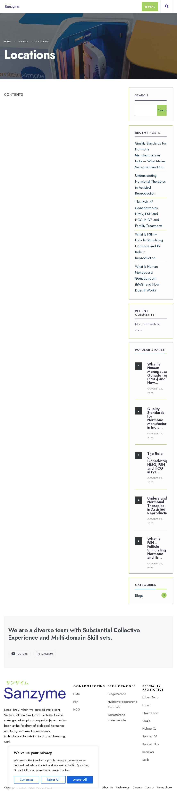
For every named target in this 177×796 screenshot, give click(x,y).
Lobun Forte (150, 697)
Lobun (146, 705)
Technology (122, 787)
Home (7, 41)
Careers (137, 787)
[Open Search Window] (166, 7)
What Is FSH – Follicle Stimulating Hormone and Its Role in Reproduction (149, 246)
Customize (26, 780)
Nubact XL (149, 728)
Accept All (80, 780)
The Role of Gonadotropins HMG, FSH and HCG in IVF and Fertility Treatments (148, 213)
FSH (75, 701)
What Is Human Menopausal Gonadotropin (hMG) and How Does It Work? (147, 278)
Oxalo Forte (150, 713)
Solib (145, 759)
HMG (76, 694)
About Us (107, 787)
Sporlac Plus (150, 744)
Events (23, 41)
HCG (76, 709)
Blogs (139, 595)
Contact (149, 787)
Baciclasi (148, 752)
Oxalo (146, 721)
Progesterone (117, 694)
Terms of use (164, 787)
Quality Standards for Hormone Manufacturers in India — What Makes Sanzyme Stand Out (150, 155)
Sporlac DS (149, 736)
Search (141, 95)
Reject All (53, 780)
